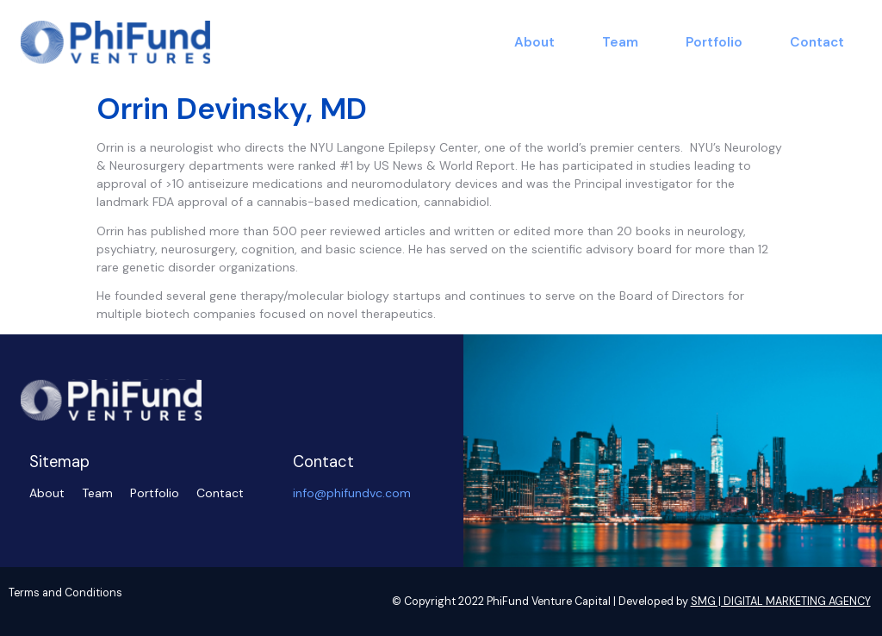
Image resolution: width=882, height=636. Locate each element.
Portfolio (714, 42)
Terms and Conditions (65, 593)
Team (620, 42)
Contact (817, 42)
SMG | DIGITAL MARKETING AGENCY (781, 601)
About (534, 42)
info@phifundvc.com (352, 493)
